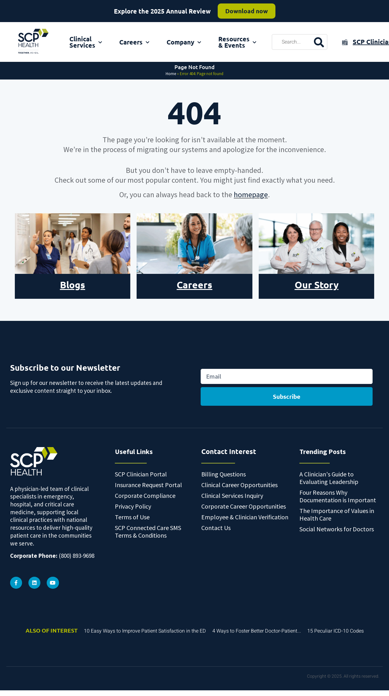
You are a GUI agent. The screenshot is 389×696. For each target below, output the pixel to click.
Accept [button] (275, 686)
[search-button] (318, 42)
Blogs (72, 285)
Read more (241, 12)
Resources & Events (237, 42)
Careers (134, 42)
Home (171, 73)
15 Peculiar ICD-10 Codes (335, 630)
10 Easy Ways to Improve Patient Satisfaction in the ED (145, 630)
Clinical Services (85, 42)
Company (184, 42)
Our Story (317, 285)
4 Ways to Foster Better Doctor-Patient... (256, 630)
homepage (251, 194)
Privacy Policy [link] (238, 686)
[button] (384, 681)
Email (207, 362)
